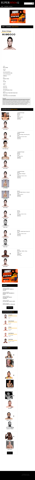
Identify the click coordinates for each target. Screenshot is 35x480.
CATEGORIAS (6, 6)
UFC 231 (18, 114)
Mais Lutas (10, 452)
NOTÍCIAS (10, 6)
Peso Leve (5, 87)
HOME (2, 6)
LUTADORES (8, 26)
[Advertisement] (10, 57)
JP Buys (9, 327)
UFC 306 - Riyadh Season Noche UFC (23, 231)
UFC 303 (18, 211)
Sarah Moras (10, 339)
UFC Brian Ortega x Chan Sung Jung (23, 134)
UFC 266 (18, 154)
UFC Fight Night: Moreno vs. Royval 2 (23, 192)
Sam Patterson (11, 333)
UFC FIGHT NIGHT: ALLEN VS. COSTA (9, 301)
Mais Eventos (10, 307)
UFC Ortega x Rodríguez (21, 173)
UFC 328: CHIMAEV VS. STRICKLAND (9, 304)
